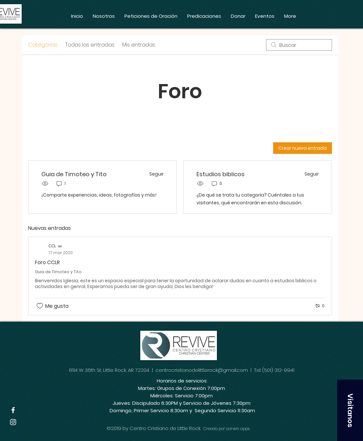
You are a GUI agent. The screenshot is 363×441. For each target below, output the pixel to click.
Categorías (43, 44)
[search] (299, 45)
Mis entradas (138, 44)
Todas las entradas (89, 44)
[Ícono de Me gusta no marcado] (40, 306)
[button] (350, 410)
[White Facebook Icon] (13, 410)
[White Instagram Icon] (13, 422)
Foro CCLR (47, 262)
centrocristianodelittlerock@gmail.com (201, 370)
